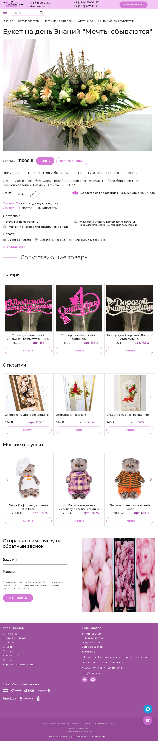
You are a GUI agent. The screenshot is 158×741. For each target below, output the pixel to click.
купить (28, 350)
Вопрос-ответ (12, 655)
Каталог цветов (28, 21)
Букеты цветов (91, 633)
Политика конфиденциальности (68, 736)
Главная (8, 21)
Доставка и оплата (15, 637)
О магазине (10, 633)
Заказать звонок (133, 4)
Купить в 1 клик (71, 160)
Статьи (7, 659)
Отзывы (8, 651)
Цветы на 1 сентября (58, 21)
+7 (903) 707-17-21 (86, 6)
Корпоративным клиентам (19, 664)
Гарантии (9, 642)
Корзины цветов (92, 637)
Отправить (18, 598)
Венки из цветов (92, 646)
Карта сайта (98, 736)
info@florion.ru (91, 673)
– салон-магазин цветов (77, 723)
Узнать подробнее (14, 246)
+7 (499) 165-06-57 (86, 2)
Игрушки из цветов (94, 642)
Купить (45, 160)
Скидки (7, 646)
